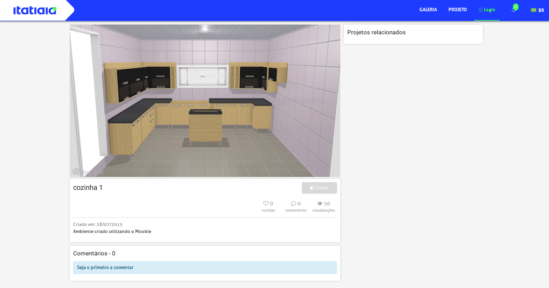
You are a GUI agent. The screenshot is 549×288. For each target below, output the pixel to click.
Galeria (428, 9)
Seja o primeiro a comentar (105, 267)
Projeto (458, 9)
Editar (319, 188)
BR (537, 9)
